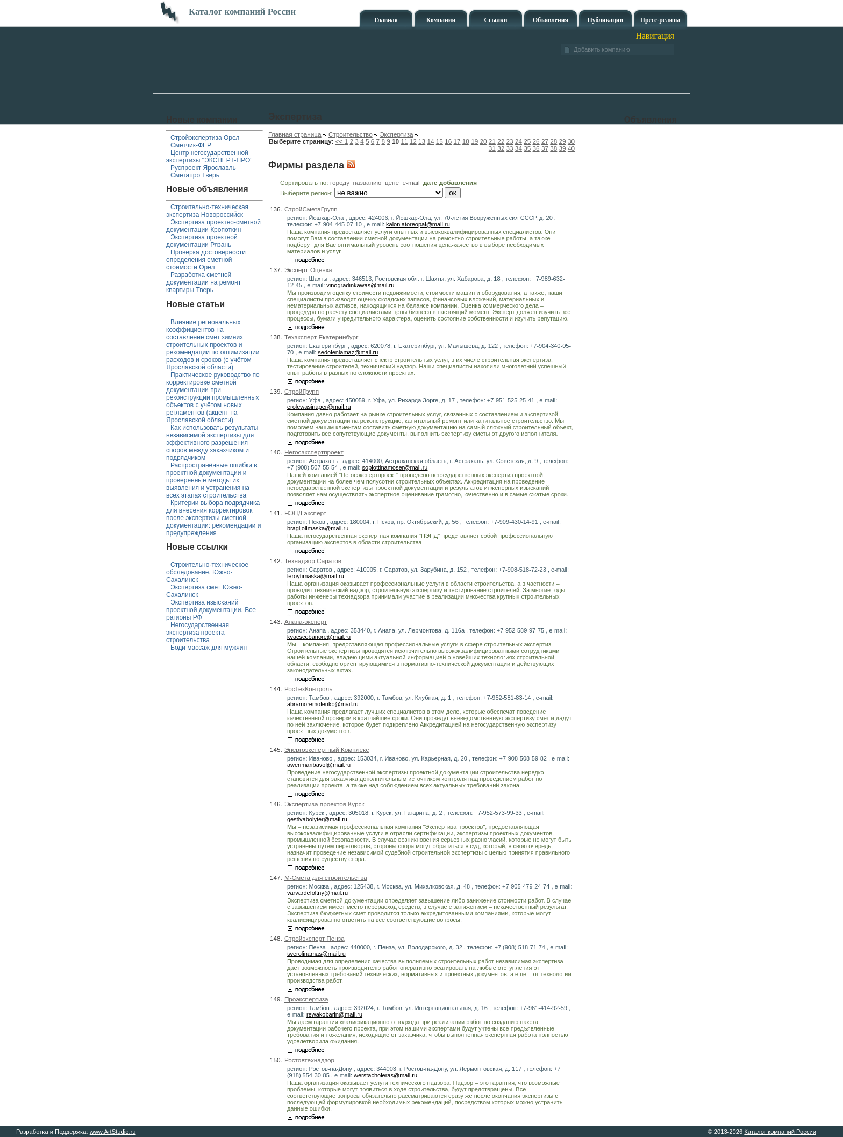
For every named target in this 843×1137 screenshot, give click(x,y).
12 (413, 141)
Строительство (350, 134)
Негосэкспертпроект (314, 452)
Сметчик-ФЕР (190, 145)
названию (367, 182)
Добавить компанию (602, 49)
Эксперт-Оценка (308, 269)
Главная (386, 20)
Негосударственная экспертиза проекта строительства (197, 632)
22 (500, 141)
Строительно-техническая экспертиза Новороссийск (207, 210)
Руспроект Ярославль (203, 168)
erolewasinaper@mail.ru (319, 406)
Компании (441, 20)
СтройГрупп (301, 391)
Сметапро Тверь (194, 175)
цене (392, 182)
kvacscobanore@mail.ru (319, 637)
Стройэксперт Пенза (314, 938)
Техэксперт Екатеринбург (321, 336)
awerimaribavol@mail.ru (319, 765)
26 (536, 141)
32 (500, 148)
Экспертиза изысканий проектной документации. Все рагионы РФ (211, 610)
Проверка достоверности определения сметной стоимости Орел (206, 259)
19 (474, 141)
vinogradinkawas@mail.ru (360, 285)
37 (544, 148)
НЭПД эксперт (305, 512)
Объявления (550, 20)
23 (509, 141)
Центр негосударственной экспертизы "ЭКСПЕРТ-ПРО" (209, 156)
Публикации (606, 20)
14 (430, 141)
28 (553, 141)
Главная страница (295, 134)
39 (562, 148)
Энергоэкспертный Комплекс (326, 749)
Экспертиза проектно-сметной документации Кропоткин (213, 225)
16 (448, 141)
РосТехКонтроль (308, 688)
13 (421, 141)
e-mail (411, 182)
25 (527, 141)
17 (456, 141)
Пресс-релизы (660, 20)
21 (492, 141)
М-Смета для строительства (325, 877)
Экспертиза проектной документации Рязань (202, 240)
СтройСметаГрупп (311, 208)
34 (518, 148)
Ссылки (495, 20)
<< (340, 141)
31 (492, 148)
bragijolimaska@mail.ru (317, 528)
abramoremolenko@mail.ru (323, 704)
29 (562, 141)
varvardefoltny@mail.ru (317, 893)
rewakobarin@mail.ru (334, 1014)
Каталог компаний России (780, 1131)
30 (571, 141)
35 (527, 148)
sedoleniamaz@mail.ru (348, 352)
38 (553, 148)
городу (339, 182)
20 (483, 141)
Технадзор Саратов (312, 560)
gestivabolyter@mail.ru (317, 819)
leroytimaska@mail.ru (315, 576)
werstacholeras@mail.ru (385, 1075)
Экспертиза (396, 134)
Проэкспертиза (306, 999)
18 (465, 141)
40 (571, 148)
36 (536, 148)
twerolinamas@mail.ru (316, 953)
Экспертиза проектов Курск (324, 803)
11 (404, 141)
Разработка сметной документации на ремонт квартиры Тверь (203, 282)
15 (439, 141)
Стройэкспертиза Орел (204, 137)
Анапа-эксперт (305, 621)
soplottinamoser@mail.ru (395, 467)
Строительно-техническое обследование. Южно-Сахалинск (207, 572)
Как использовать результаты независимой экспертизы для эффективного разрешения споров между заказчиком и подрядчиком (212, 442)
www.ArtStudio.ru (113, 1131)
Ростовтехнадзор (309, 1059)
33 (509, 148)
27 (544, 141)
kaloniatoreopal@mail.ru (418, 224)
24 (518, 141)
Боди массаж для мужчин (208, 647)
